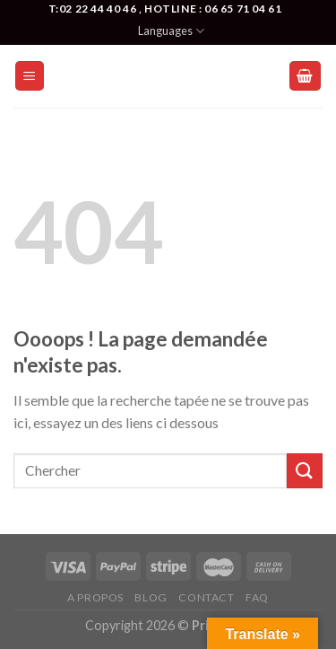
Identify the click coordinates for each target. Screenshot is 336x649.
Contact (206, 597)
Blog (150, 597)
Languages (171, 30)
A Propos (95, 597)
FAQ (257, 597)
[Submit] (305, 470)
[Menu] (30, 76)
